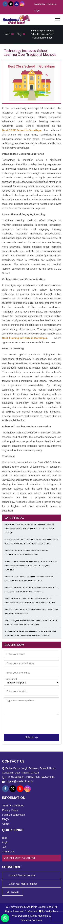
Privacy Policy (10, 810)
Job (4, 846)
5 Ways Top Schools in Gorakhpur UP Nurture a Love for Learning (31, 611)
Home (7, 34)
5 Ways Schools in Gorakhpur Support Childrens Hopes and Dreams (27, 553)
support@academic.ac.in (19, 781)
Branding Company (31, 920)
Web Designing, (21, 915)
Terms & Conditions (13, 805)
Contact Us (8, 851)
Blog (19, 34)
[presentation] (24, 723)
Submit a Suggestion (13, 814)
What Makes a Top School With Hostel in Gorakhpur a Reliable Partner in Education (30, 600)
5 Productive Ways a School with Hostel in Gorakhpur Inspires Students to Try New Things (29, 528)
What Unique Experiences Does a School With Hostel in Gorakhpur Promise (31, 622)
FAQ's (5, 819)
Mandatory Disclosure (45, 4)
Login (37, 10)
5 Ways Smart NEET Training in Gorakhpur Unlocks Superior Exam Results (29, 579)
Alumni (6, 823)
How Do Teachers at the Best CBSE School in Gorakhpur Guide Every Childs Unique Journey (31, 565)
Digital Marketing (39, 915)
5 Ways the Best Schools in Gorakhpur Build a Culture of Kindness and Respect (31, 589)
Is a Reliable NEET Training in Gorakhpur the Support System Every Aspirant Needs (30, 633)
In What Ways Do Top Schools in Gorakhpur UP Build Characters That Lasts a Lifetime (31, 542)
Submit (31, 737)
